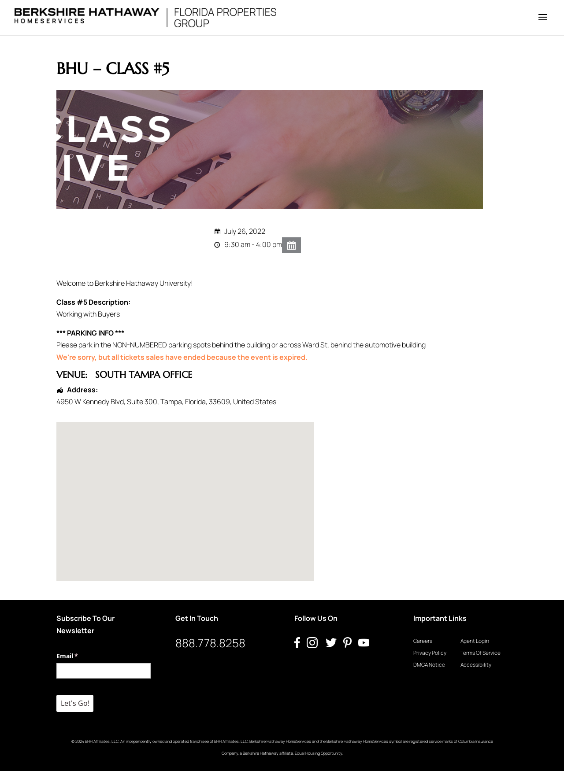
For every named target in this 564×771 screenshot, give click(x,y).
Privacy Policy (429, 653)
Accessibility (475, 664)
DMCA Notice (429, 664)
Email (80, 656)
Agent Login (474, 641)
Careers (422, 641)
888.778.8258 (210, 643)
